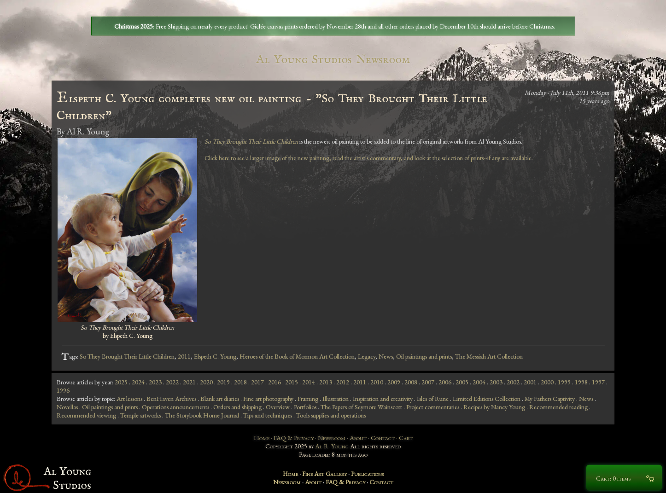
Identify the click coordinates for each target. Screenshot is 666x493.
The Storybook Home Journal (202, 415)
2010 (376, 382)
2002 (513, 382)
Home (261, 438)
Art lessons (129, 398)
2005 (462, 382)
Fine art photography (268, 398)
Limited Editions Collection (486, 398)
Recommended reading (558, 407)
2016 (274, 382)
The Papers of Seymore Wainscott (361, 407)
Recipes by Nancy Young (494, 407)
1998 (581, 382)
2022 (172, 382)
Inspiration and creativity (383, 398)
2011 (184, 356)
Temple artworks (140, 415)
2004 (479, 382)
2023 (155, 382)
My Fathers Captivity (550, 398)
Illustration (335, 398)
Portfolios (305, 407)
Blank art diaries (219, 398)
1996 (63, 390)
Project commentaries (432, 407)
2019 (223, 382)
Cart (406, 438)
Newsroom (331, 438)
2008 (410, 382)
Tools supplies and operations (331, 415)
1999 (564, 382)
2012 (342, 382)
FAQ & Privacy (294, 438)
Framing (308, 398)
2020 (206, 382)
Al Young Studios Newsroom (333, 59)
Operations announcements (175, 407)
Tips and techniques (267, 415)
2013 (325, 382)
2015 (291, 382)
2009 (393, 382)
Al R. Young (332, 446)
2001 (530, 382)
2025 (121, 382)
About (358, 438)
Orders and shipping (237, 407)
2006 (444, 382)
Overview (278, 407)
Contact (383, 438)
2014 (308, 382)
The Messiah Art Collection (489, 356)
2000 (547, 382)
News (386, 356)
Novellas (67, 407)
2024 (138, 382)
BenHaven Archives (171, 398)
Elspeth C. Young (215, 356)
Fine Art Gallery (324, 474)
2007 (427, 382)
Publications (367, 474)
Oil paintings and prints (424, 356)
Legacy (366, 356)
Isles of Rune (433, 398)
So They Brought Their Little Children (127, 356)
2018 (240, 382)
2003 (496, 382)
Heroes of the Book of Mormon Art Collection (297, 356)
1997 (598, 382)
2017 (257, 382)
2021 (189, 382)
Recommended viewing (86, 415)
